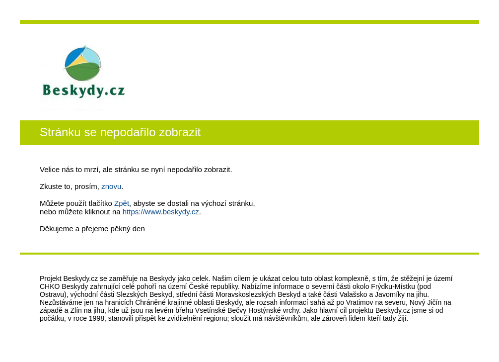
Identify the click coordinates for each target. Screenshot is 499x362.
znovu (111, 186)
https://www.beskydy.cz (161, 211)
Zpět (121, 203)
